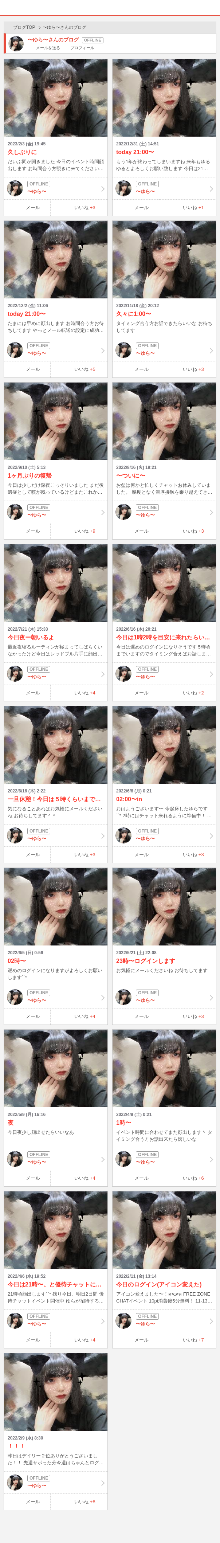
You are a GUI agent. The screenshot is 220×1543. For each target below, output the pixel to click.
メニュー (212, 7)
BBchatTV (110, 7)
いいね (84, 207)
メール (33, 207)
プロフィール (82, 48)
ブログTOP (24, 27)
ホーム (7, 7)
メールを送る (48, 48)
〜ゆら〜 (55, 188)
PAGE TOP (207, 1523)
